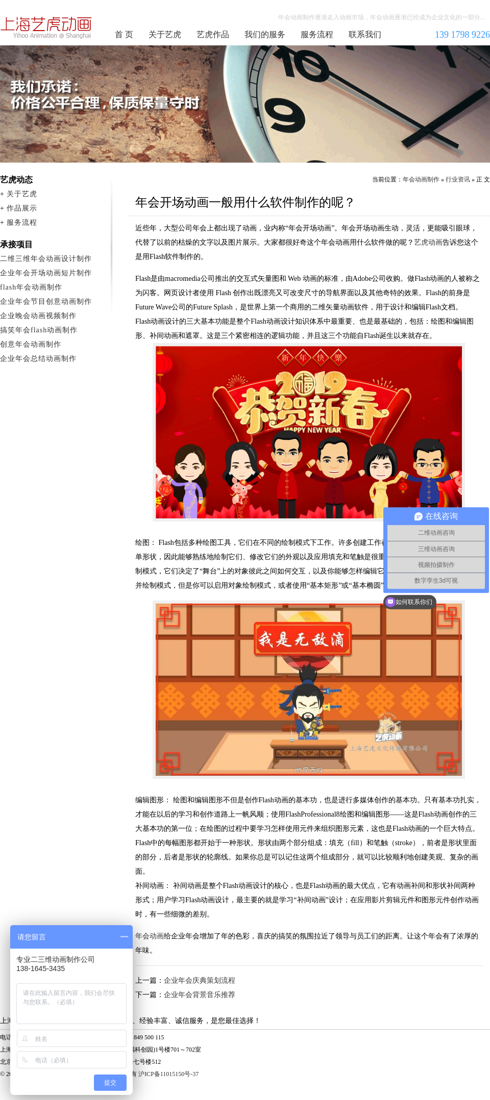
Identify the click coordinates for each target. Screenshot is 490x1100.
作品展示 (22, 208)
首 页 (124, 34)
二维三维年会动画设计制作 (46, 259)
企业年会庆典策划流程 (199, 980)
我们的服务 (264, 34)
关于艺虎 (165, 34)
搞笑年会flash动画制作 (39, 330)
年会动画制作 (46, 27)
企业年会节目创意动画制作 (46, 301)
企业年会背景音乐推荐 (199, 995)
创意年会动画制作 (30, 344)
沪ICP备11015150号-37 (168, 1074)
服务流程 (317, 34)
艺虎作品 (213, 34)
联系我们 (365, 34)
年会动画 (149, 936)
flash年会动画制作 (31, 287)
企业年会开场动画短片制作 (46, 273)
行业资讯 (458, 179)
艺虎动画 (428, 242)
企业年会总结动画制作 (38, 358)
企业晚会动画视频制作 (38, 316)
